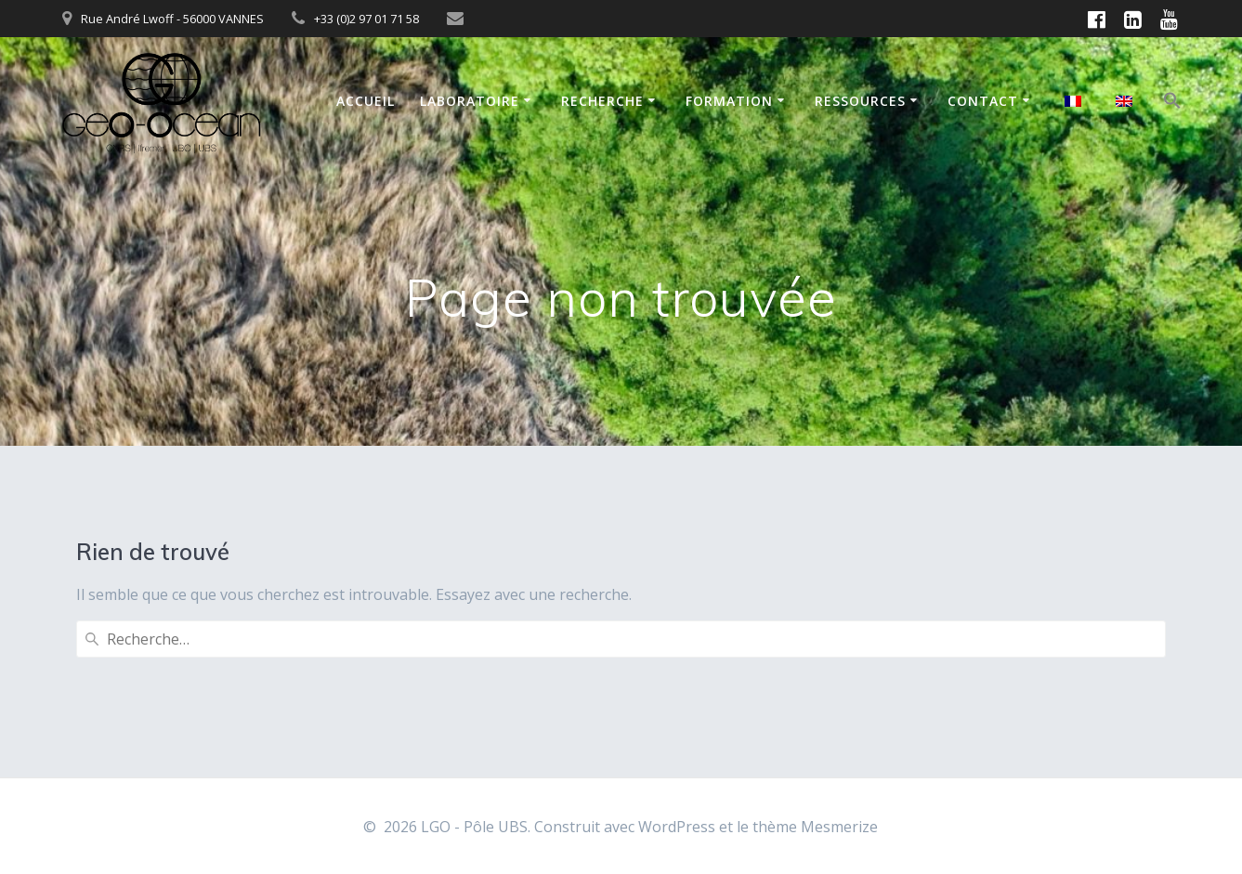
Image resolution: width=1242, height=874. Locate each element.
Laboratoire (469, 101)
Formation (729, 101)
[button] (1172, 103)
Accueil (365, 101)
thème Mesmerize (815, 826)
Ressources (860, 101)
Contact (983, 101)
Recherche (602, 101)
